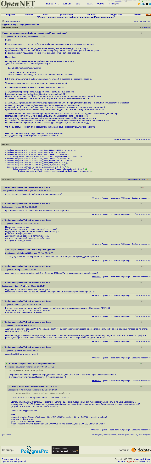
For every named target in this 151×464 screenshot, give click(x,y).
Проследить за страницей (14, 461)
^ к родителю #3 (116, 260)
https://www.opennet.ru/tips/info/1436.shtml (38, 136)
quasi (51, 167)
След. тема (147, 435)
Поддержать (132, 461)
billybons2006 (55, 150)
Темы (132, 435)
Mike (51, 163)
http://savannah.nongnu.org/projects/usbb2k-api (42, 103)
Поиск (112, 4)
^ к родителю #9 (116, 381)
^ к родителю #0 (116, 198)
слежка (137, 15)
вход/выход (116, 15)
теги (118, 4)
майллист (92, 15)
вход (124, 1)
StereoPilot (54, 161)
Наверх (127, 198)
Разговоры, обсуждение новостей (23, 24)
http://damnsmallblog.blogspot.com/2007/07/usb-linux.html (68, 127)
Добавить (120, 461)
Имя (51, 152)
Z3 (50, 165)
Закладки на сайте (10, 459)
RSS (148, 179)
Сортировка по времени (137, 179)
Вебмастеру (144, 461)
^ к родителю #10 (116, 430)
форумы (10, 15)
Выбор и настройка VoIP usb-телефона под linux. (27, 150)
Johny (51, 158)
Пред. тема (138, 435)
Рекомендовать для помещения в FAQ (104, 435)
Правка (127, 139)
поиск (45, 15)
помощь (29, 15)
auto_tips (19, 36)
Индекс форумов (123, 435)
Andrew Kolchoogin (63, 169)
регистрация (131, 1)
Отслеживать (145, 27)
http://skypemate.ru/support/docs (34, 92)
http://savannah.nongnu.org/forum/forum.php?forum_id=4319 (50, 114)
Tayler (51, 154)
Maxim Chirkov (143, 459)
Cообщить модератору (141, 139)
